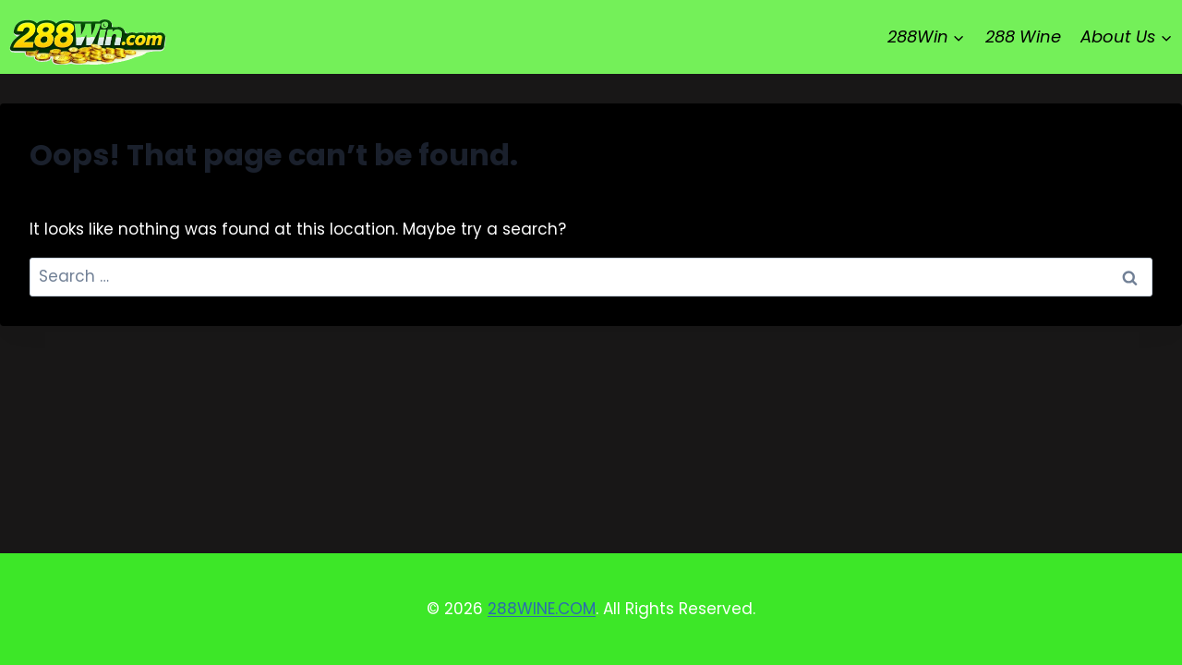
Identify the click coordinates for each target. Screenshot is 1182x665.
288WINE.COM (542, 609)
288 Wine (1023, 36)
